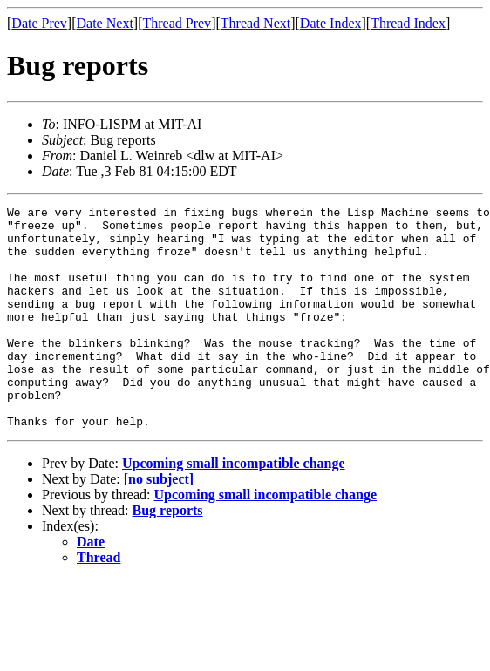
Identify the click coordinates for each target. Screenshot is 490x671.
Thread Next (255, 23)
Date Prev (39, 23)
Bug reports (168, 554)
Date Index (331, 23)
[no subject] (159, 523)
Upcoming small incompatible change (233, 507)
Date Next (105, 23)
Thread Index (408, 23)
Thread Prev (176, 23)
